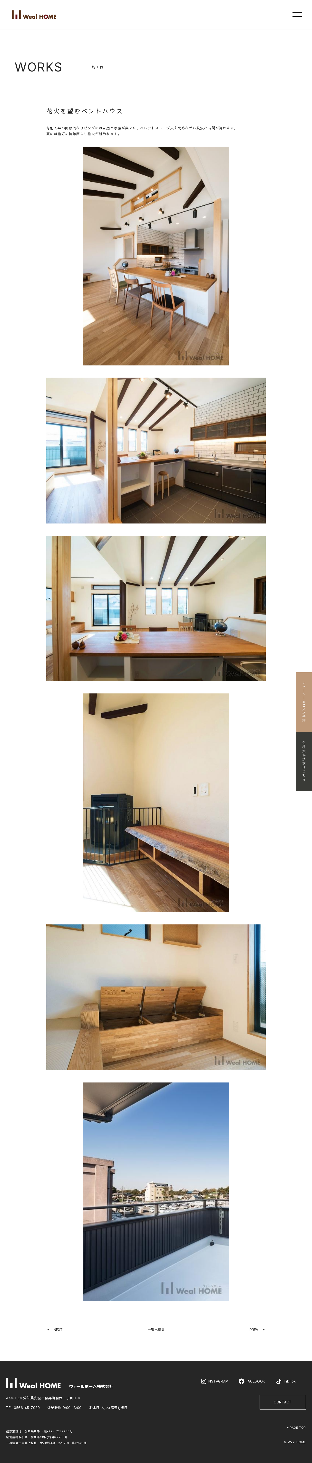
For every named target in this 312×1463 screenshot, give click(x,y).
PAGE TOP (296, 1427)
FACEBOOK (252, 1381)
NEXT (58, 1330)
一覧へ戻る (156, 1330)
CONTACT (283, 1402)
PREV (254, 1330)
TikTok (285, 1381)
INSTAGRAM (215, 1381)
